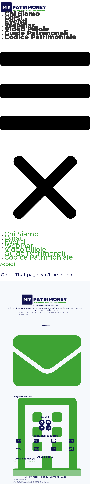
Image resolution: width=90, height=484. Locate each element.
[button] (45, 136)
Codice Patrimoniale (40, 37)
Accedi (7, 264)
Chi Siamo (21, 234)
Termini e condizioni (24, 459)
